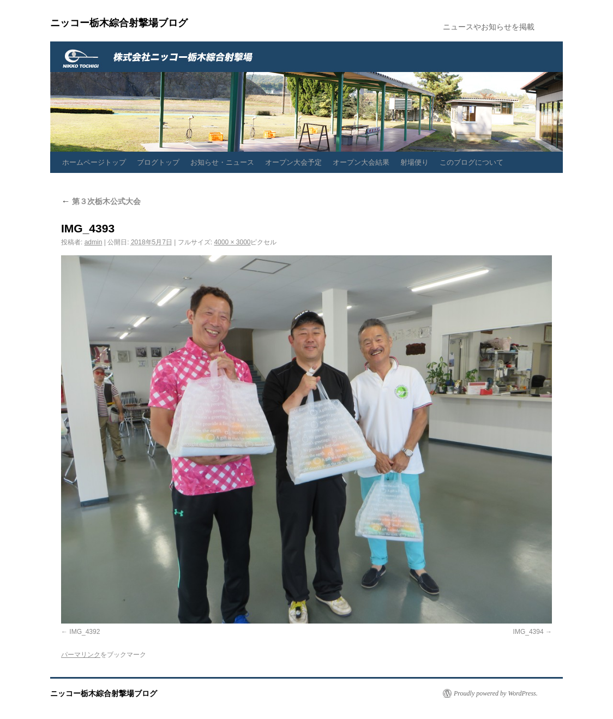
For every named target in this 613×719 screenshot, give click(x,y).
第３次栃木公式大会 (101, 201)
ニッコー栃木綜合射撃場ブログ (119, 22)
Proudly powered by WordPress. (496, 693)
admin (94, 242)
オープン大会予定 (293, 162)
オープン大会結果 (361, 162)
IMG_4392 (84, 632)
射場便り (414, 162)
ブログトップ (158, 162)
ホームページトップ (94, 162)
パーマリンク (80, 654)
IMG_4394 (528, 632)
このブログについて (471, 162)
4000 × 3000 (232, 242)
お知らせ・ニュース (222, 162)
